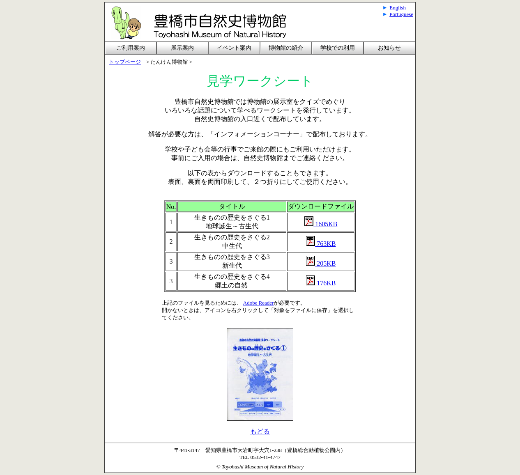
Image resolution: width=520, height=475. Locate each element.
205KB (325, 263)
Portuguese (401, 14)
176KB (321, 283)
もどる (260, 431)
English (397, 8)
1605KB (320, 223)
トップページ (125, 62)
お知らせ (389, 48)
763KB (321, 243)
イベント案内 (234, 48)
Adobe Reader (258, 303)
